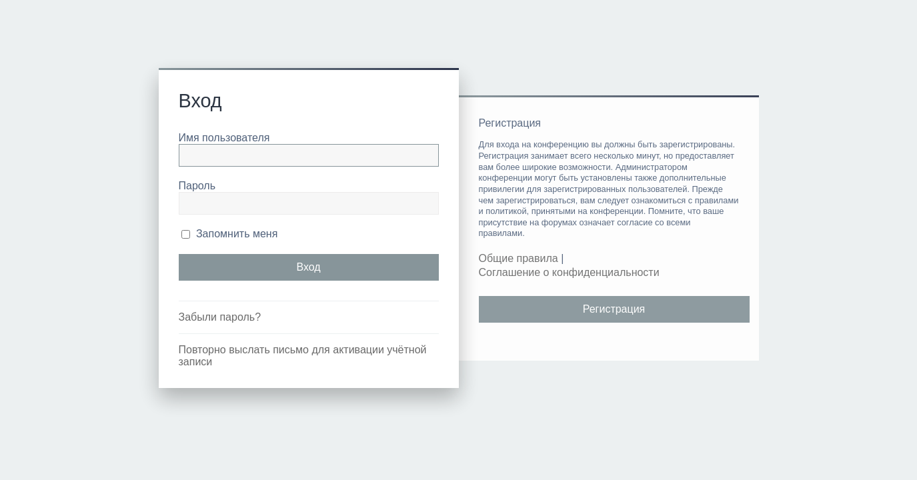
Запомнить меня (229, 233)
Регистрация (614, 309)
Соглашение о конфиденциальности (569, 272)
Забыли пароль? (220, 317)
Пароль (197, 185)
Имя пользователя (224, 137)
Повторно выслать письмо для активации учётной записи (303, 355)
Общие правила (518, 258)
